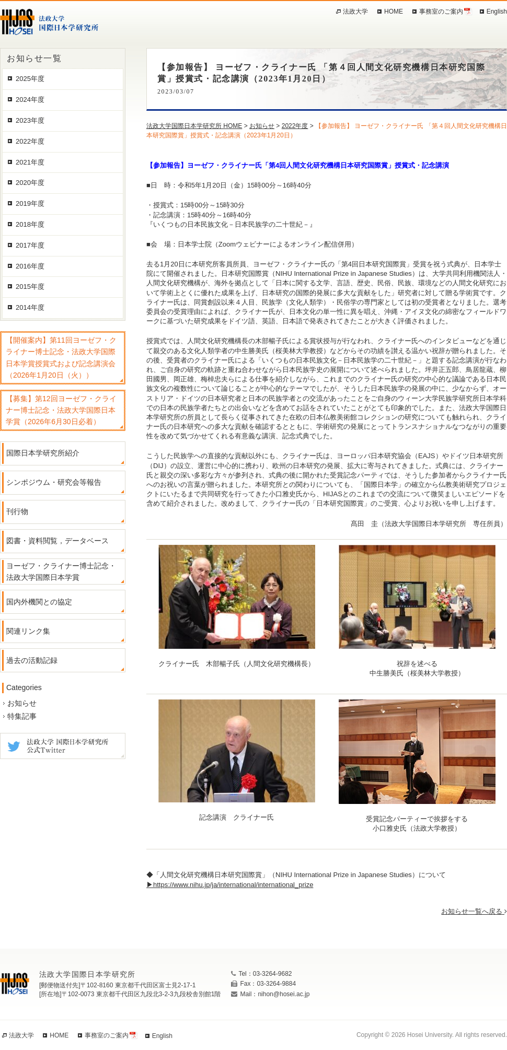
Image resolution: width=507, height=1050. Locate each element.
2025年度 (30, 79)
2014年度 (30, 307)
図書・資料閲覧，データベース (57, 540)
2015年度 (30, 286)
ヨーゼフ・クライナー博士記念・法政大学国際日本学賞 (61, 571)
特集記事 (22, 716)
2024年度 (30, 99)
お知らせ (22, 703)
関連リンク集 (28, 631)
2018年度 (30, 224)
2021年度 (30, 162)
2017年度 (30, 245)
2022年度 (30, 141)
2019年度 (30, 203)
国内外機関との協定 (39, 602)
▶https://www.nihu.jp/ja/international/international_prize (229, 885)
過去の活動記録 (31, 660)
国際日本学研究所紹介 (42, 453)
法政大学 (355, 11)
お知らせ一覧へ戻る (474, 911)
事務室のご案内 (441, 11)
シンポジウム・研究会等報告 (53, 482)
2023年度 (30, 120)
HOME (393, 11)
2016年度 (30, 266)
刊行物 (17, 511)
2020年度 (30, 182)
